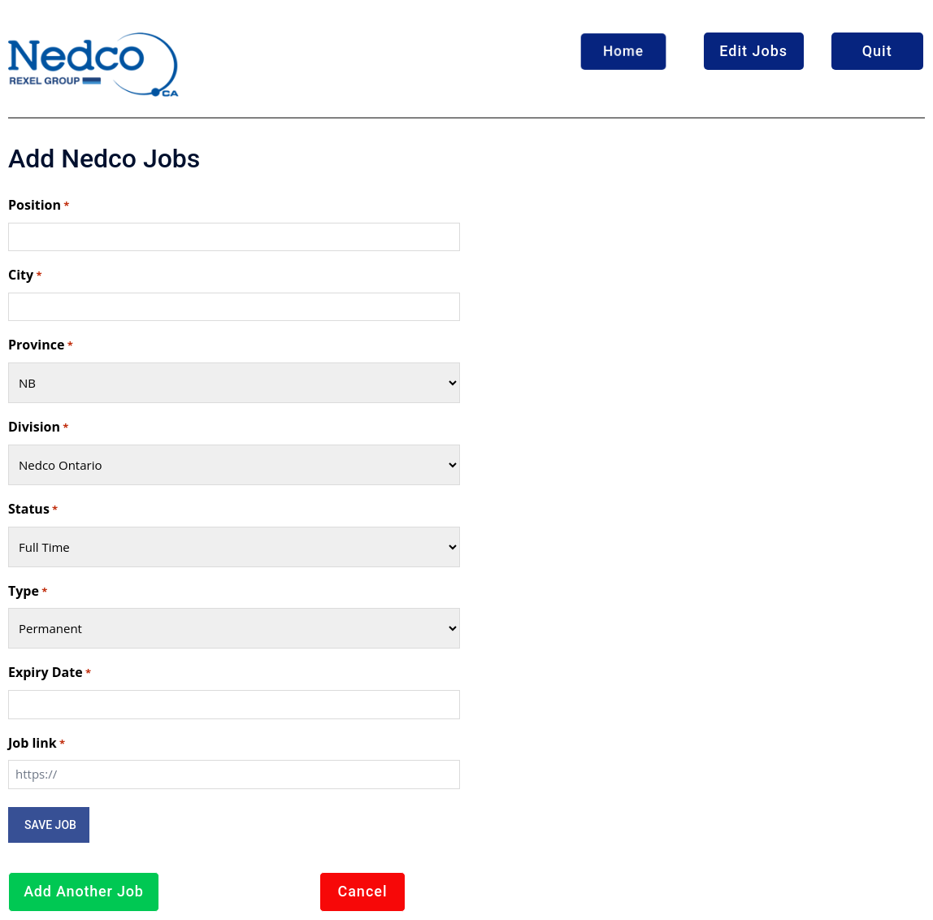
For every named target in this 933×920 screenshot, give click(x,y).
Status (33, 509)
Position (38, 205)
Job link (36, 743)
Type (27, 591)
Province (40, 345)
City (24, 275)
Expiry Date (49, 673)
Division (38, 427)
